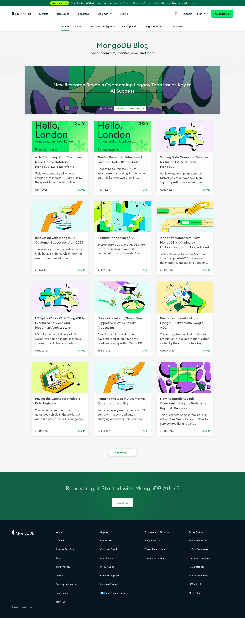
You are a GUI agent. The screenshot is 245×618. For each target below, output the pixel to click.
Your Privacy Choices (113, 593)
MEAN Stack (195, 593)
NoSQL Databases (198, 549)
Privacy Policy (63, 566)
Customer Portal (108, 549)
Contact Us (106, 540)
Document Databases (200, 558)
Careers (60, 540)
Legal (59, 558)
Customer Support (109, 575)
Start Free (122, 502)
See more (122, 452)
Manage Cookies (109, 584)
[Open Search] (176, 13)
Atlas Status (106, 558)
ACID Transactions (198, 575)
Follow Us (60, 601)
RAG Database (196, 566)
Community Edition (154, 558)
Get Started (222, 13)
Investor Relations (65, 549)
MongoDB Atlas (152, 540)
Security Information (66, 584)
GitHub (59, 575)
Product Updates (109, 566)
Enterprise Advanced (155, 549)
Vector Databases (198, 540)
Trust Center (62, 593)
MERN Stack (195, 584)
